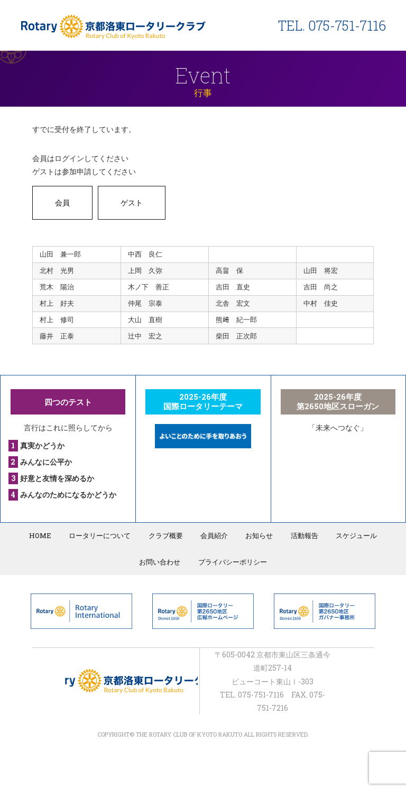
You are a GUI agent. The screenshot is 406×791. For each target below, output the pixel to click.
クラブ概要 (166, 535)
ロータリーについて (100, 535)
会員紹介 (214, 535)
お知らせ (259, 535)
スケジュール (355, 535)
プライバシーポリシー (232, 562)
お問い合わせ (160, 562)
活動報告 (304, 535)
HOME (41, 535)
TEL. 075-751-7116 (332, 25)
